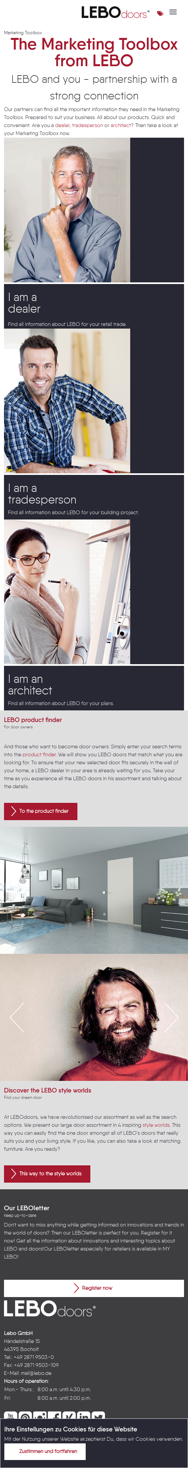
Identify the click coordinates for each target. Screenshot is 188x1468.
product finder (39, 755)
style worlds (156, 1125)
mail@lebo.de (36, 1373)
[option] (94, 890)
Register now (93, 1288)
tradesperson (87, 125)
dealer (62, 125)
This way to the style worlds (46, 1174)
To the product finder (39, 811)
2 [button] (89, 1062)
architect (121, 125)
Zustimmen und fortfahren (44, 1451)
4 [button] (109, 1062)
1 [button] (79, 1062)
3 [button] (99, 1062)
